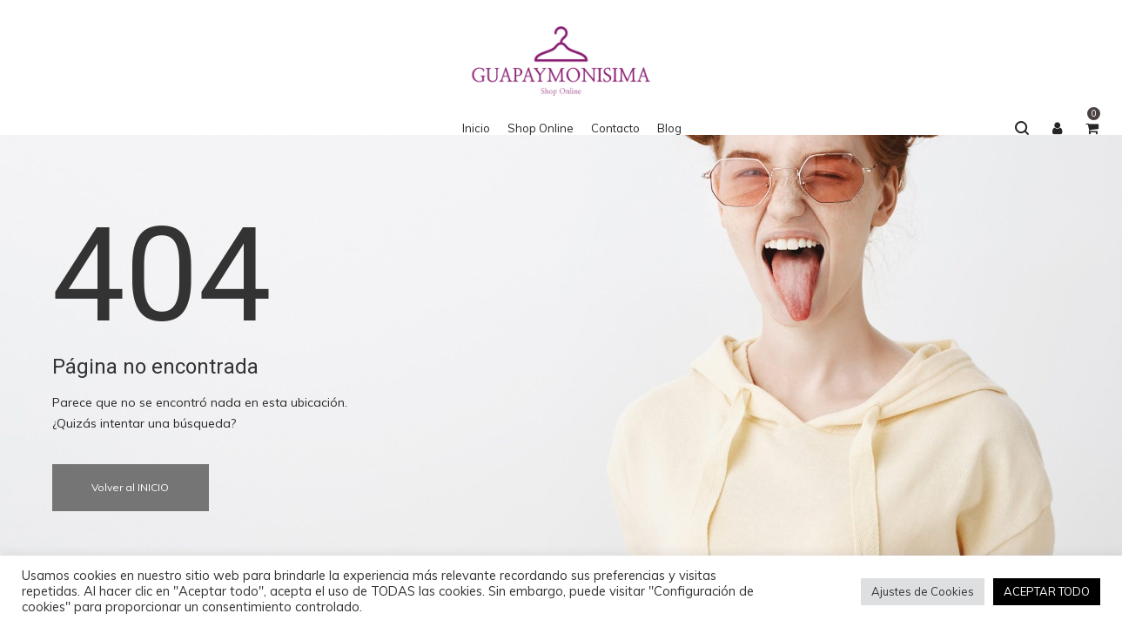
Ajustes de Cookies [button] (922, 591)
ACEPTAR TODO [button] (1047, 591)
